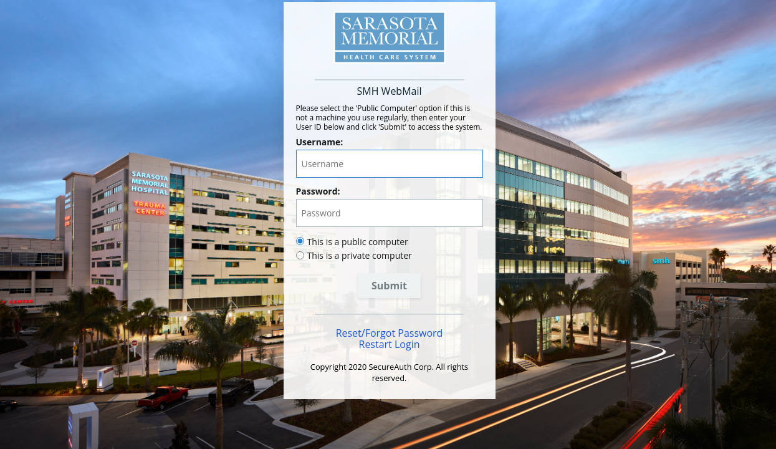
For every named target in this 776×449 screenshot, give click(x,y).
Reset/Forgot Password (389, 333)
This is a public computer (357, 242)
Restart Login (389, 344)
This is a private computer (359, 255)
